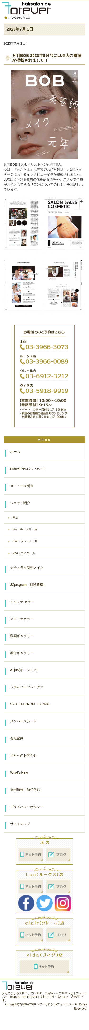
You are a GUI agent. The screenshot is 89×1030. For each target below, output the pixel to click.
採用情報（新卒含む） (26, 789)
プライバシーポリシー (26, 807)
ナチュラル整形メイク (26, 568)
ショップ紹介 (20, 503)
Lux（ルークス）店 (25, 529)
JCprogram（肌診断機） (28, 585)
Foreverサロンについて (27, 469)
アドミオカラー (21, 619)
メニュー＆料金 (21, 486)
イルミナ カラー (22, 602)
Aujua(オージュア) (23, 670)
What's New (19, 772)
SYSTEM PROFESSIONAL (30, 704)
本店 (15, 517)
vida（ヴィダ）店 (24, 553)
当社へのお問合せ (23, 755)
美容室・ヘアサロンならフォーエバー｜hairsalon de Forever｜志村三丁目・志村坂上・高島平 (44, 995)
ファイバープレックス (26, 687)
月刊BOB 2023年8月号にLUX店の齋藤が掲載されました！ (46, 58)
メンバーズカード (23, 721)
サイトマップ (20, 824)
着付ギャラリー (21, 653)
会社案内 (16, 738)
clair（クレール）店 (25, 541)
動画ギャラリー (21, 636)
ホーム (15, 452)
